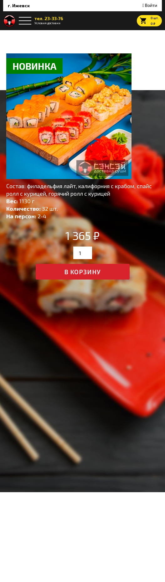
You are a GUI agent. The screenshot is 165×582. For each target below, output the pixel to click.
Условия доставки (47, 23)
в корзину (82, 271)
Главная (10, 36)
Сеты (25, 36)
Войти (149, 5)
